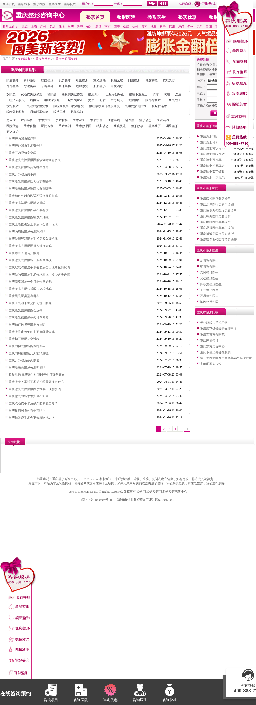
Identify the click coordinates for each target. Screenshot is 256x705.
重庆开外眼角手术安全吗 (25, 145)
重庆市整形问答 (207, 312)
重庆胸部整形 (209, 340)
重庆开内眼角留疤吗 (22, 138)
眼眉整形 (12, 80)
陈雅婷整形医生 (211, 302)
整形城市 (24, 4)
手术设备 (79, 120)
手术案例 (65, 126)
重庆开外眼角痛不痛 (22, 174)
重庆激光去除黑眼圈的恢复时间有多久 (35, 160)
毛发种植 (151, 80)
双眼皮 (11, 94)
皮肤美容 (169, 80)
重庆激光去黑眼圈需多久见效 (29, 217)
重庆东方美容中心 (212, 346)
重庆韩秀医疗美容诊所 (215, 216)
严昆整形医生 (209, 296)
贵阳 (209, 26)
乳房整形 (65, 80)
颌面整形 (47, 80)
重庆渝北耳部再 (211, 142)
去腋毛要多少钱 (211, 364)
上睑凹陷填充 (15, 100)
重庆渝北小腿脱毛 (212, 177)
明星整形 (172, 126)
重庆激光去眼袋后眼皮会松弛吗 (30, 289)
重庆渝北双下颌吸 (212, 172)
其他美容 (65, 86)
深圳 (52, 26)
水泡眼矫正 (14, 106)
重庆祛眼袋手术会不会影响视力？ (32, 417)
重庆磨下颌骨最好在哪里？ (218, 329)
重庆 (71, 26)
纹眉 (156, 94)
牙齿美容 (47, 86)
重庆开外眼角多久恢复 (24, 360)
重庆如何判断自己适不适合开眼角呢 (33, 196)
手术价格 (30, 126)
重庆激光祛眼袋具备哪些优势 (29, 167)
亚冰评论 (12, 132)
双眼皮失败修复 (31, 94)
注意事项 (114, 120)
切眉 (102, 100)
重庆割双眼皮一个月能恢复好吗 (30, 281)
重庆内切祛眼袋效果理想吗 (27, 231)
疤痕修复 (82, 86)
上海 (34, 26)
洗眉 (178, 94)
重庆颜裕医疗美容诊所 (215, 198)
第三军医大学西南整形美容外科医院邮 (226, 358)
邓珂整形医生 (209, 272)
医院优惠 (12, 126)
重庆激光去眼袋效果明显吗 (27, 367)
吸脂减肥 (117, 80)
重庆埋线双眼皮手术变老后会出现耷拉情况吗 (39, 267)
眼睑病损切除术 (135, 106)
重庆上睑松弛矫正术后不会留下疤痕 (33, 224)
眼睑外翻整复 (15, 112)
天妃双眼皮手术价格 (214, 323)
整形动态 (145, 120)
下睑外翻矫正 (74, 100)
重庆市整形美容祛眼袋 (215, 352)
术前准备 (27, 120)
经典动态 (102, 126)
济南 (144, 26)
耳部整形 (12, 86)
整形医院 (39, 4)
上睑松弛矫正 (115, 94)
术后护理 (96, 120)
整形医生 (55, 4)
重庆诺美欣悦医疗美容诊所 (218, 240)
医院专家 (47, 126)
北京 (25, 26)
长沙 (89, 26)
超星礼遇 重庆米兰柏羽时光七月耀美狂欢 (37, 375)
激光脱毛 (99, 80)
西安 (117, 26)
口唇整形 (134, 80)
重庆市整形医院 (207, 188)
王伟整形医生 (209, 290)
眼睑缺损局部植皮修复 (104, 106)
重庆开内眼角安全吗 (22, 153)
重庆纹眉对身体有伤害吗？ (27, 410)
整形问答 (70, 4)
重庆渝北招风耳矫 (212, 166)
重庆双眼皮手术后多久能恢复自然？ (33, 403)
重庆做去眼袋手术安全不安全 (29, 396)
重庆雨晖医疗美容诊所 (215, 222)
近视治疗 (117, 86)
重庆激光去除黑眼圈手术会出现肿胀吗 (35, 389)
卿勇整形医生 (209, 266)
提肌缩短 (77, 112)
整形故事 (137, 126)
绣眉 (167, 94)
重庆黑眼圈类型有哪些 (24, 296)
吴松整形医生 (209, 278)
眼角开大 (94, 94)
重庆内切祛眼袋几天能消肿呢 (29, 353)
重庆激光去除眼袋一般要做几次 (30, 260)
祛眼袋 (51, 94)
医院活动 (163, 120)
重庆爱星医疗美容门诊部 (217, 204)
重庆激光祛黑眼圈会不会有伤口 (30, 210)
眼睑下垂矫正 (138, 94)
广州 (43, 26)
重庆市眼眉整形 (66, 59)
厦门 (181, 26)
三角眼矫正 (173, 100)
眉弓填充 (117, 100)
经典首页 (9, 4)
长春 (163, 26)
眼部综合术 (153, 100)
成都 (126, 26)
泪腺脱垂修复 (39, 112)
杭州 (135, 26)
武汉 (98, 26)
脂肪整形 (99, 86)
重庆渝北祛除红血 (212, 136)
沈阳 (153, 26)
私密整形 (82, 80)
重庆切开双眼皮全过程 (24, 339)
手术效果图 (83, 126)
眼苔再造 (59, 112)
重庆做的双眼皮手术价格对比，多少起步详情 (39, 274)
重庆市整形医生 (207, 250)
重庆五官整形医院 (212, 334)
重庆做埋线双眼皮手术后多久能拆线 (33, 239)
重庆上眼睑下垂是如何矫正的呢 (30, 303)
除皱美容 (30, 86)
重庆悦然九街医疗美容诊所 (218, 210)
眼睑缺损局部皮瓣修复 (68, 106)
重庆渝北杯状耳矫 (212, 148)
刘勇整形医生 (209, 261)
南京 (107, 26)
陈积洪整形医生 (211, 284)
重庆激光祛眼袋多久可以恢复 (29, 317)
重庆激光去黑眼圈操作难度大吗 (30, 246)
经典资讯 (120, 126)
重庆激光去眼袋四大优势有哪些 (30, 181)
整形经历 (154, 126)
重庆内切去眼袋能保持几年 (27, 346)
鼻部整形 (30, 80)
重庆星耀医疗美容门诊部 (217, 228)
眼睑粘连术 (159, 106)
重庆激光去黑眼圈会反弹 (25, 310)
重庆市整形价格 (207, 126)
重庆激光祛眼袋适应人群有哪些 (30, 188)
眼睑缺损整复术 (37, 106)
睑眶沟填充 (52, 100)
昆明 (199, 26)
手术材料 (61, 120)
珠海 (62, 26)
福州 (172, 26)
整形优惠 (187, 17)
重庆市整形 (43, 59)
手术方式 (44, 120)
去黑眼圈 (134, 100)
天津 (80, 26)
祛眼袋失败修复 (72, 94)
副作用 (129, 120)
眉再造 (34, 100)
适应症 (11, 120)
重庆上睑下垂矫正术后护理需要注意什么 (36, 382)
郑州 (190, 26)
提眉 (91, 100)
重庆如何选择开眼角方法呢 (27, 324)
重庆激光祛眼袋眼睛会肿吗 (27, 203)
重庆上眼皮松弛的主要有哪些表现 (32, 332)
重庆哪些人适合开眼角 (24, 253)
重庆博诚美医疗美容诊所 (217, 234)
